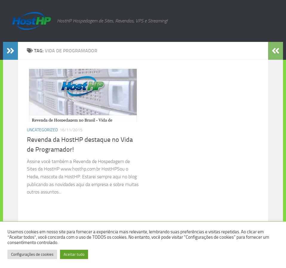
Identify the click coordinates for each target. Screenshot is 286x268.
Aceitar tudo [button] (74, 254)
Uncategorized (42, 130)
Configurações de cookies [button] (32, 254)
